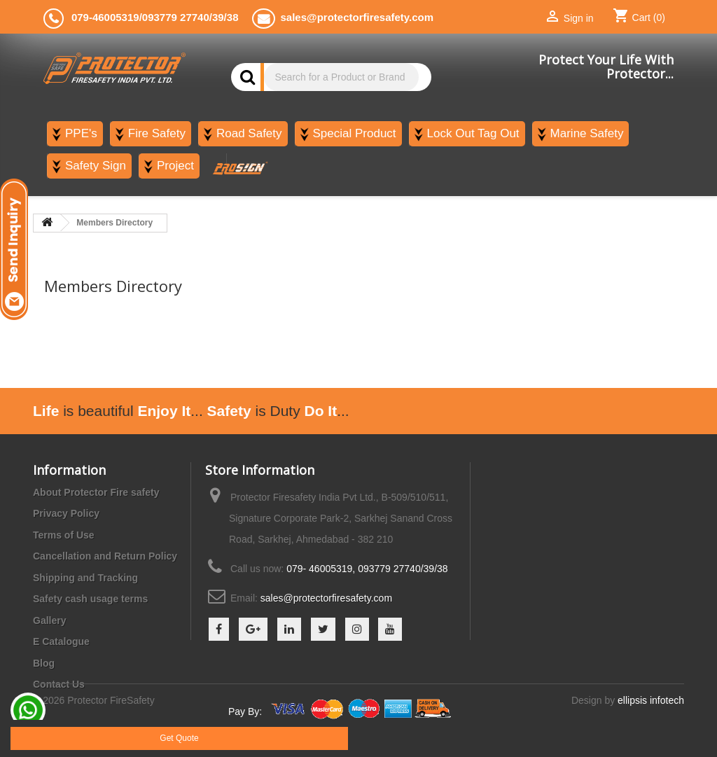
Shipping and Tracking (85, 577)
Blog (44, 663)
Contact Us (59, 684)
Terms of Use (64, 535)
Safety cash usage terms (90, 598)
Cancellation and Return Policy (105, 556)
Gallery (49, 620)
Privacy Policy (66, 513)
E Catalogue (61, 641)
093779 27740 (175, 17)
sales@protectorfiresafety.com (326, 598)
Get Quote (179, 738)
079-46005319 (105, 17)
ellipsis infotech (651, 715)
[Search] (341, 77)
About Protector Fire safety (96, 492)
